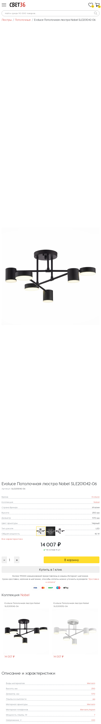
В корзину (71, 560)
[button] (4, 4)
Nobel (25, 595)
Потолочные (23, 19)
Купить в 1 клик (50, 569)
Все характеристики (12, 539)
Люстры (7, 19)
